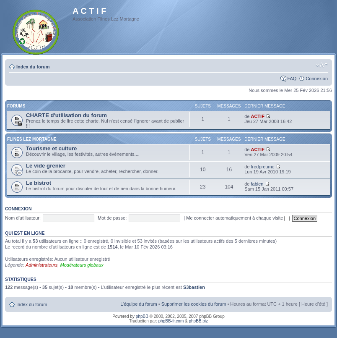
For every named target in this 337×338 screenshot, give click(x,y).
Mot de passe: (112, 217)
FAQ (291, 78)
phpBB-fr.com (171, 321)
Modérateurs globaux (81, 264)
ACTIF (257, 116)
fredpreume (262, 166)
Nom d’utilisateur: (23, 217)
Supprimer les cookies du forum (193, 304)
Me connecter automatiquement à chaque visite (238, 217)
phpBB (142, 316)
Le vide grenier (45, 165)
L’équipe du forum (138, 304)
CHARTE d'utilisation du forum (66, 115)
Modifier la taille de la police (322, 65)
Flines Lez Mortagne (32, 139)
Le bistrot (38, 183)
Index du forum (32, 66)
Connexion (317, 78)
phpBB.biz (198, 321)
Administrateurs (41, 264)
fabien (257, 183)
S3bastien (194, 287)
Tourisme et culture (51, 148)
